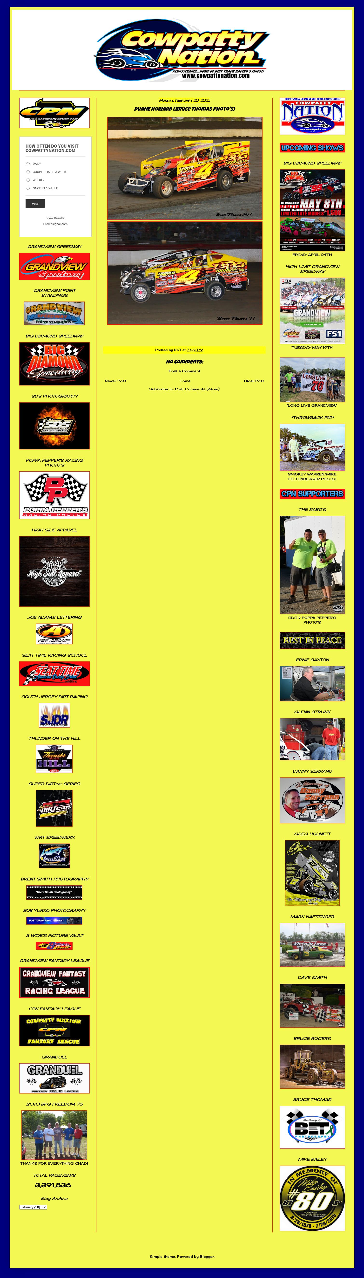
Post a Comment (184, 371)
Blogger (207, 1256)
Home (185, 381)
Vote (35, 204)
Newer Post (115, 381)
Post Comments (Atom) (197, 389)
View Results (55, 218)
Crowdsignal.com (55, 224)
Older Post (254, 381)
